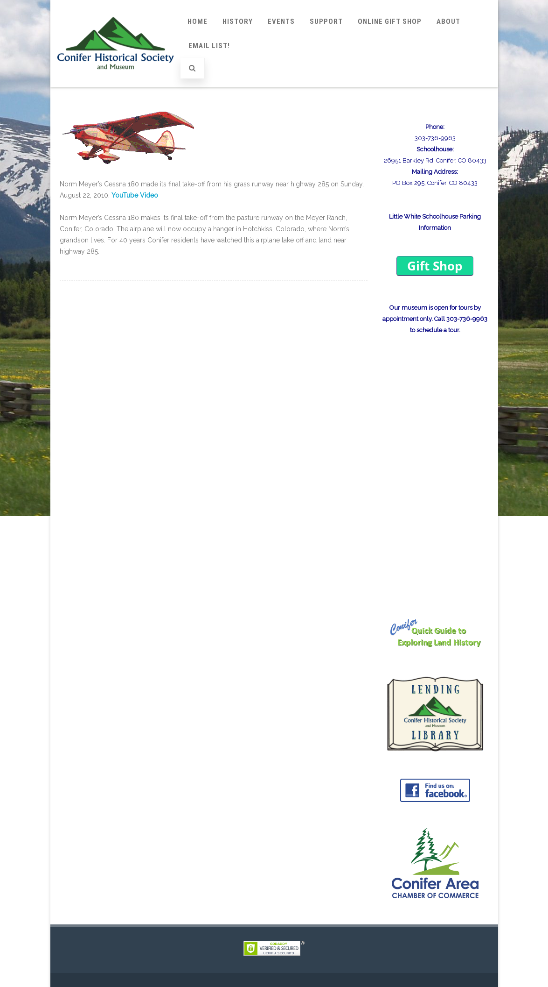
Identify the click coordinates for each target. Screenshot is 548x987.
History (237, 21)
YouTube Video (134, 195)
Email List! (209, 46)
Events (281, 21)
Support (326, 21)
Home (197, 21)
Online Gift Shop (390, 21)
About (448, 21)
